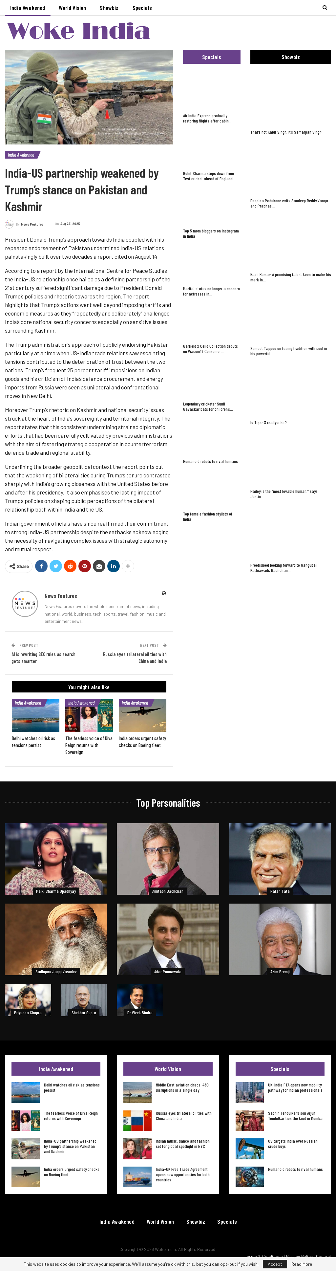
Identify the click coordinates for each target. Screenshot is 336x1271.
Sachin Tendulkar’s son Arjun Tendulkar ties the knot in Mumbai (296, 1115)
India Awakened (27, 7)
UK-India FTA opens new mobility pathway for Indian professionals (295, 1087)
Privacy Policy (299, 1256)
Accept (275, 1264)
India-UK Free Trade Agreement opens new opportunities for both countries (183, 1174)
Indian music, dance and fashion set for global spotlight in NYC (183, 1143)
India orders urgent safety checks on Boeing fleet (71, 1171)
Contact (323, 1256)
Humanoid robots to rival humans (295, 1169)
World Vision (72, 7)
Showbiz (109, 7)
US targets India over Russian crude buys (293, 1143)
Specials (142, 7)
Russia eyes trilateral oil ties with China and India (184, 1115)
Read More (301, 1264)
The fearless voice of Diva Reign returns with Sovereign (71, 1115)
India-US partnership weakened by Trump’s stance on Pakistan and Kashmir (70, 1146)
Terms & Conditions (264, 1256)
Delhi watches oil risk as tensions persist (72, 1087)
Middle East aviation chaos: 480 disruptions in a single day (182, 1087)
